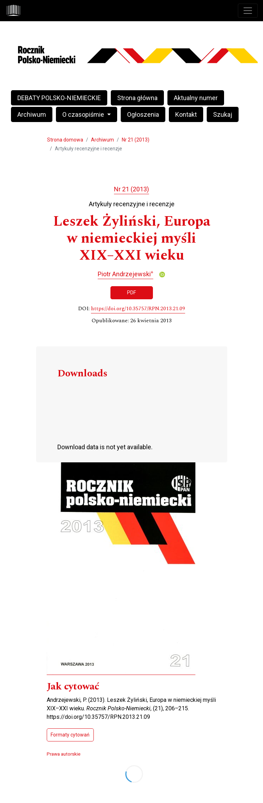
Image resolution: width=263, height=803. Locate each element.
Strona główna (137, 98)
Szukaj (222, 114)
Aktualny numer (196, 98)
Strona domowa (65, 140)
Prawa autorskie (63, 754)
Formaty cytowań (70, 735)
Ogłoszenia (143, 114)
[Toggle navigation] (248, 11)
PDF (131, 292)
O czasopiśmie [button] (83, 114)
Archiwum (31, 114)
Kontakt (186, 114)
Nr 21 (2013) (135, 140)
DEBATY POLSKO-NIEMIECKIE (59, 98)
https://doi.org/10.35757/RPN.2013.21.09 (138, 309)
